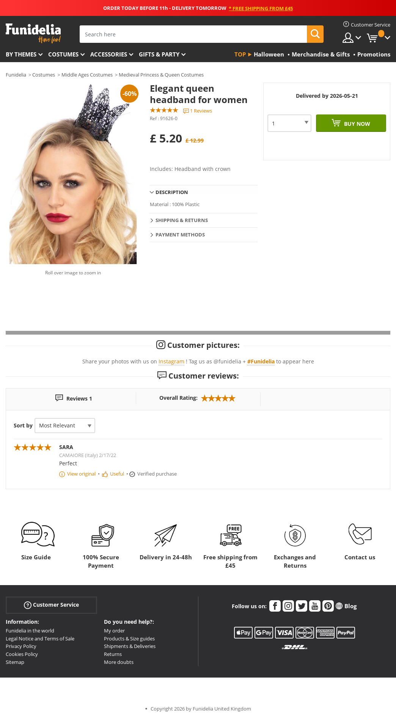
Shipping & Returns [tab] (182, 220)
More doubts (119, 662)
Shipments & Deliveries (130, 646)
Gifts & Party (159, 54)
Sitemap (15, 662)
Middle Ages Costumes (87, 74)
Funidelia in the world (30, 630)
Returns (113, 654)
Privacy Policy (21, 646)
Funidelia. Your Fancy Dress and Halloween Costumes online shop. (33, 33)
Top (240, 54)
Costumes (63, 54)
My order (114, 630)
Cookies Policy (22, 654)
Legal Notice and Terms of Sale (40, 638)
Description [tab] (172, 192)
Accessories (108, 54)
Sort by (23, 425)
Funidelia (16, 74)
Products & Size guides (129, 638)
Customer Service (51, 605)
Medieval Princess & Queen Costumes (161, 74)
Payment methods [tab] (180, 234)
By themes (21, 54)
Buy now (356, 123)
